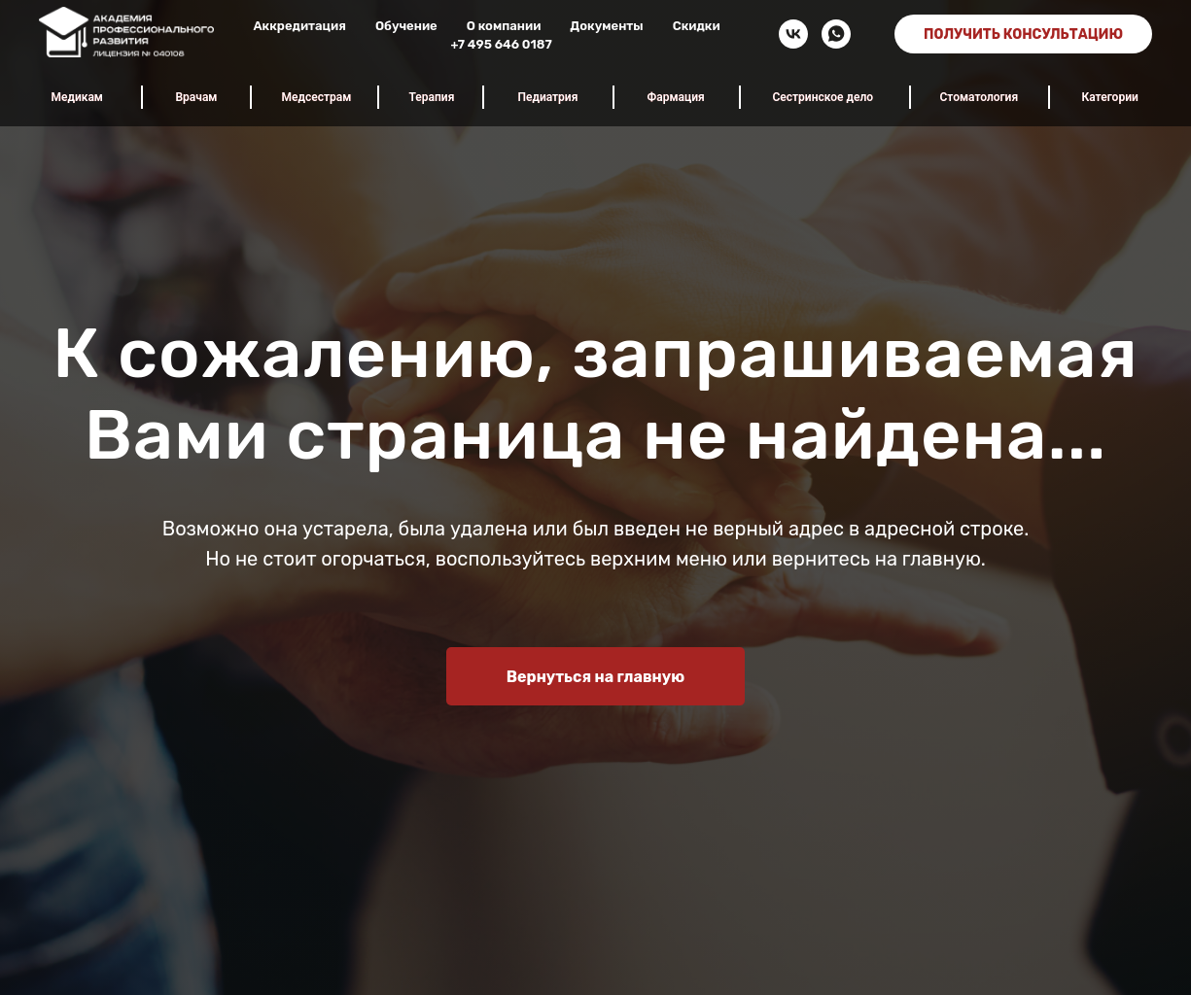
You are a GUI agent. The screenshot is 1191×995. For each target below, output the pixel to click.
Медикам (77, 97)
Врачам (197, 97)
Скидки (696, 25)
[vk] (793, 34)
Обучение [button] (406, 25)
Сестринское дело (823, 97)
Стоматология (979, 97)
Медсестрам (317, 97)
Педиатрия (548, 97)
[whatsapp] (836, 34)
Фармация (676, 97)
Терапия (432, 97)
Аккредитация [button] (299, 25)
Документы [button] (606, 25)
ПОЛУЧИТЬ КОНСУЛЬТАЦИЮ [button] (1023, 34)
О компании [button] (504, 25)
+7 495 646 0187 (500, 44)
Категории (1110, 97)
